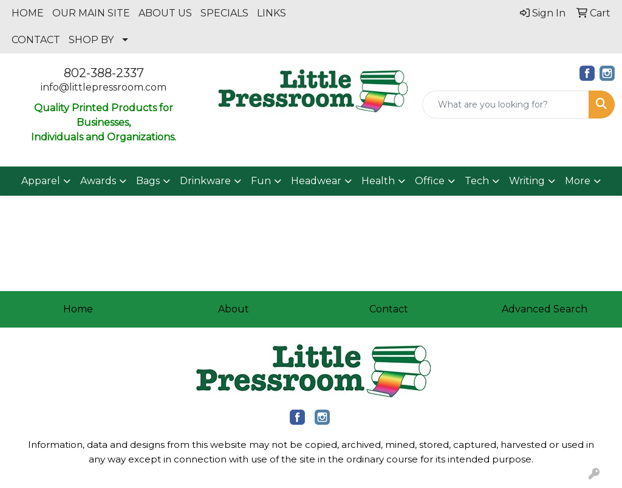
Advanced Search (544, 309)
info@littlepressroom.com (103, 87)
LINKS (271, 13)
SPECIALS (224, 13)
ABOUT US (165, 13)
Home (78, 309)
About (233, 309)
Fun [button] (261, 181)
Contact (388, 309)
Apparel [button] (40, 181)
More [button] (577, 181)
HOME (28, 13)
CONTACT (36, 40)
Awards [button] (98, 181)
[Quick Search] (505, 105)
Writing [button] (527, 181)
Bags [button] (148, 181)
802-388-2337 (104, 73)
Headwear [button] (316, 181)
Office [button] (430, 181)
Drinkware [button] (205, 181)
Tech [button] (477, 181)
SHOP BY (91, 40)
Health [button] (378, 181)
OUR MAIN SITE (91, 13)
